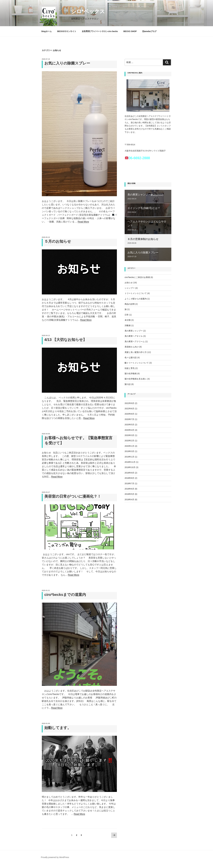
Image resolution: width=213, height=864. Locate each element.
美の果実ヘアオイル (134, 336)
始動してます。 (57, 728)
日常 (127, 315)
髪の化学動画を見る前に (136, 379)
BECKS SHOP (130, 31)
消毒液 (128, 325)
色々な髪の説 (131, 357)
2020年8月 (129, 414)
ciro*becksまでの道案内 (65, 594)
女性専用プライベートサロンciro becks (100, 31)
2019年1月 (129, 457)
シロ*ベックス (83, 11)
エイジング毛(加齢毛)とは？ (143, 208)
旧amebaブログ (149, 31)
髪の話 (128, 384)
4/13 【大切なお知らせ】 (65, 339)
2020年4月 (129, 430)
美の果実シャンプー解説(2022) (145, 194)
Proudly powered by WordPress (55, 857)
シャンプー (130, 288)
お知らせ (129, 282)
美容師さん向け (132, 347)
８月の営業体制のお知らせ (142, 239)
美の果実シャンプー (134, 331)
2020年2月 (129, 440)
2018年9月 (129, 473)
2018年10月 (130, 467)
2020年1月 (129, 446)
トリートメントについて (136, 293)
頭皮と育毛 (130, 368)
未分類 (128, 320)
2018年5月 (129, 494)
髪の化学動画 (131, 373)
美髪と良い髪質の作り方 (136, 352)
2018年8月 (129, 478)
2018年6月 (129, 489)
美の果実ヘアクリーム (135, 341)
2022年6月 (129, 408)
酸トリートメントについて (137, 363)
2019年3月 (129, 451)
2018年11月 (130, 462)
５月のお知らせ (57, 241)
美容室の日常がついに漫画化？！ (72, 496)
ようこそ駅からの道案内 (136, 299)
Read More (83, 222)
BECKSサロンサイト (66, 31)
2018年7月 (129, 483)
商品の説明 (130, 304)
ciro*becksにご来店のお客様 (137, 277)
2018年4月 (129, 499)
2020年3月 (129, 435)
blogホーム (46, 31)
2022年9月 (129, 403)
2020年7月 (129, 419)
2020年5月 (129, 424)
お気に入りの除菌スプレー (67, 63)
